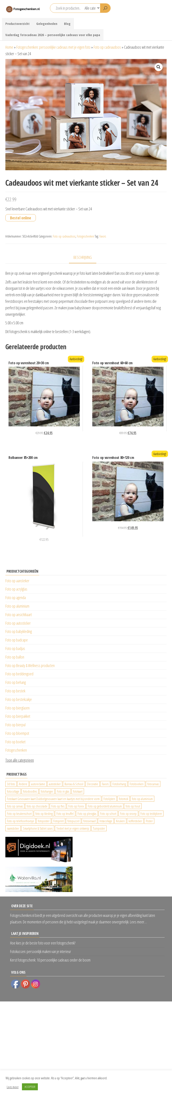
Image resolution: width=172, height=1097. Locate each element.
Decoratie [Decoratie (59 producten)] (92, 784)
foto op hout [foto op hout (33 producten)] (133, 806)
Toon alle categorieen (19, 760)
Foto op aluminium (17, 606)
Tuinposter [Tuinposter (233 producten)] (99, 828)
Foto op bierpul (15, 724)
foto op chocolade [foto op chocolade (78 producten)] (37, 806)
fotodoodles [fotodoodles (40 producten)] (30, 791)
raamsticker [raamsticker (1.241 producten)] (13, 828)
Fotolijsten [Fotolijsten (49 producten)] (109, 798)
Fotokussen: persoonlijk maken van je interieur (40, 951)
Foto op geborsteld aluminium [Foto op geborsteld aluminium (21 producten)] (105, 806)
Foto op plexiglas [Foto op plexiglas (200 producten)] (86, 813)
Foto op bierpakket (17, 716)
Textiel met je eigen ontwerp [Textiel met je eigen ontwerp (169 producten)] (72, 828)
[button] (159, 67)
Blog (67, 23)
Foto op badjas (15, 648)
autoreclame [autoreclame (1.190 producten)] (38, 784)
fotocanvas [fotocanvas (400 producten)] (153, 784)
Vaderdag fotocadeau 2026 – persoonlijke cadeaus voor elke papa (52, 35)
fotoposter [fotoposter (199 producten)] (43, 821)
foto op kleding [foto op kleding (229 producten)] (44, 813)
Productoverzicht (17, 23)
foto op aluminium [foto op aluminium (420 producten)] (142, 798)
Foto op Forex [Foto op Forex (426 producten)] (76, 806)
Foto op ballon (14, 657)
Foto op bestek (15, 691)
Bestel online (20, 217)
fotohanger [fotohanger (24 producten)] (47, 791)
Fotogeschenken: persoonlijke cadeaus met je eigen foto (53, 47)
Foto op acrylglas (16, 589)
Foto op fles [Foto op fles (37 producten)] (57, 806)
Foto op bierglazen (17, 708)
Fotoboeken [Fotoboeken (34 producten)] (137, 784)
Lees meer (13, 1087)
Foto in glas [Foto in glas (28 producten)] (63, 791)
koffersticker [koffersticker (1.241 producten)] (135, 821)
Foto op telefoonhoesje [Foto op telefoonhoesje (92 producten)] (20, 821)
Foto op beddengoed (19, 673)
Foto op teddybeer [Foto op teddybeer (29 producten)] (151, 813)
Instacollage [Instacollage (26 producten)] (105, 821)
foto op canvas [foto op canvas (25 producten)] (15, 806)
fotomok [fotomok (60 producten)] (123, 798)
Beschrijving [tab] (82, 257)
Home (9, 47)
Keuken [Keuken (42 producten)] (120, 821)
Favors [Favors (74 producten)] (105, 784)
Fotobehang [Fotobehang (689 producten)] (119, 784)
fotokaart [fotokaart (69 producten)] (77, 791)
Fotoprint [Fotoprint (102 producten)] (58, 821)
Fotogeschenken (85, 236)
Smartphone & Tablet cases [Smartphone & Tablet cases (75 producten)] (38, 828)
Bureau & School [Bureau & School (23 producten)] (73, 784)
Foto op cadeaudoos (107, 47)
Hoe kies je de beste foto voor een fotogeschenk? (42, 943)
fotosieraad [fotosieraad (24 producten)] (89, 821)
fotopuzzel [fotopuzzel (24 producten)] (73, 821)
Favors (102, 236)
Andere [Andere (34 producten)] (23, 784)
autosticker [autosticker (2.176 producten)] (55, 784)
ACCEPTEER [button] (30, 1087)
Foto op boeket (15, 741)
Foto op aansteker (17, 580)
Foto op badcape (16, 640)
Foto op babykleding (18, 631)
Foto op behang (15, 682)
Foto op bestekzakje (18, 699)
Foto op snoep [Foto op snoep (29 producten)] (128, 813)
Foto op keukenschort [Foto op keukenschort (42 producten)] (19, 813)
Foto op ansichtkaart (18, 614)
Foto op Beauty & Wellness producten (30, 665)
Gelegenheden (46, 23)
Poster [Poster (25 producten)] (149, 821)
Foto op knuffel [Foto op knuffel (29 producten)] (65, 813)
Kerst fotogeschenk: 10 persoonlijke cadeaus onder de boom (50, 960)
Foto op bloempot (17, 733)
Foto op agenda (15, 597)
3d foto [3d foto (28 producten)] (11, 784)
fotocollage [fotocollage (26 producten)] (13, 791)
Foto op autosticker (18, 623)
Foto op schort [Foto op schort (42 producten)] (108, 813)
